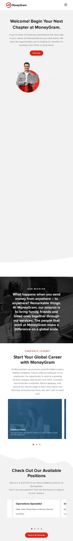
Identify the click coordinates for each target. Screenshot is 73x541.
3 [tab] (40, 445)
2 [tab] (36, 445)
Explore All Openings (36, 535)
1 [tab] (33, 444)
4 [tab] (41, 529)
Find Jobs (36, 53)
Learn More (20, 514)
